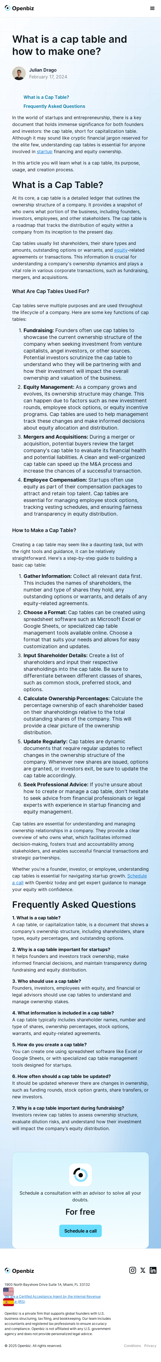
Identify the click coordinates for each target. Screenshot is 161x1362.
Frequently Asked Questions (54, 106)
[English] (8, 1290)
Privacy (150, 1346)
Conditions (132, 1346)
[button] (152, 8)
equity (121, 250)
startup (44, 151)
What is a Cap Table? (46, 97)
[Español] (8, 1301)
